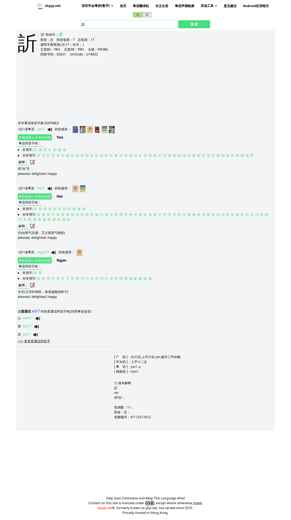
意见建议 (230, 6)
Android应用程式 (256, 6)
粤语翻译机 (141, 6)
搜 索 (194, 24)
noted (197, 503)
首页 (123, 6)
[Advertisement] (139, 86)
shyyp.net (104, 508)
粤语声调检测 (184, 6)
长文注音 (161, 6)
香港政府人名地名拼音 (35, 137)
